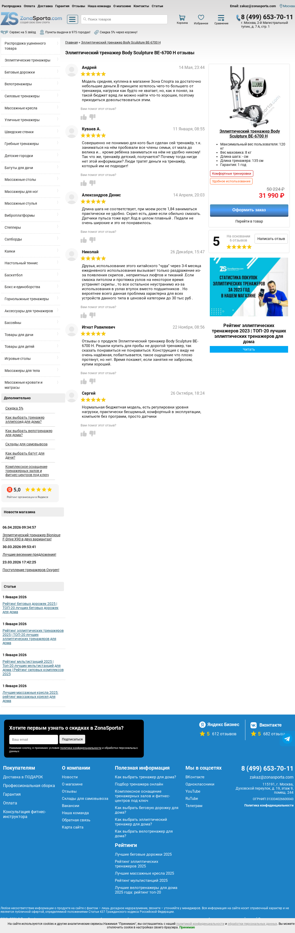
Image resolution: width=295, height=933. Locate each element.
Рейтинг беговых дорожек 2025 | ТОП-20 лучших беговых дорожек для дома (31, 608)
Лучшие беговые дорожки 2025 (143, 854)
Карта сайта (72, 827)
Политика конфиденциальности (268, 805)
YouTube (192, 791)
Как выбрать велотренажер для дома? (28, 433)
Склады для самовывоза (26, 444)
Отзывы (78, 6)
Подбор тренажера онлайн (139, 784)
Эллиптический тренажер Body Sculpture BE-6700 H (250, 134)
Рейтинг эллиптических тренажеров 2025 (136, 863)
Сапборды (13, 239)
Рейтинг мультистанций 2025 (141, 880)
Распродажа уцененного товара (25, 45)
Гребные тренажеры (22, 144)
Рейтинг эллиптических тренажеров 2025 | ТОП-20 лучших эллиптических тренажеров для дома (33, 636)
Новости (70, 777)
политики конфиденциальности (80, 748)
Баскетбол (14, 275)
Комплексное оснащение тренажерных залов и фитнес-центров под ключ (27, 471)
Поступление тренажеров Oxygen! (31, 570)
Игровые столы (18, 359)
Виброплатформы (20, 215)
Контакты (141, 6)
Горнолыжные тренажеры (27, 299)
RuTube (191, 798)
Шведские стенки (19, 132)
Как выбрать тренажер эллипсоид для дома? (25, 419)
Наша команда (99, 6)
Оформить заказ (249, 210)
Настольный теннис (21, 263)
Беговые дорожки (20, 72)
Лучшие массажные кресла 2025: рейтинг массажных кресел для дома (30, 696)
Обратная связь (76, 820)
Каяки (10, 251)
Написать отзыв (271, 239)
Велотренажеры (18, 84)
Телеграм (193, 805)
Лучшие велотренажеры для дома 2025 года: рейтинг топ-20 (146, 890)
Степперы (13, 227)
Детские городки (19, 156)
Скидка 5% (14, 408)
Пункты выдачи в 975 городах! (67, 32)
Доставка (45, 6)
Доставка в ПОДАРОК (23, 777)
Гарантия (62, 6)
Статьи (157, 6)
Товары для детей (19, 346)
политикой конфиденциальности (200, 924)
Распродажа (11, 6)
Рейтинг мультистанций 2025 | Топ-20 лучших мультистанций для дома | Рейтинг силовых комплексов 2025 (33, 667)
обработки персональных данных (252, 924)
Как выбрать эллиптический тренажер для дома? (141, 821)
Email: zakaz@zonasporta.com (253, 6)
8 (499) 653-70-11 (267, 17)
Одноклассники (199, 784)
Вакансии (70, 805)
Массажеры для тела (22, 371)
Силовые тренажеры (22, 96)
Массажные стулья (21, 203)
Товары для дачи (19, 335)
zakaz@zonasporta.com (271, 777)
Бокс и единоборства (22, 287)
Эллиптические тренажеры (27, 60)
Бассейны (13, 323)
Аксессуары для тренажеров (29, 311)
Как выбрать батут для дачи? (25, 455)
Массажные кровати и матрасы (23, 385)
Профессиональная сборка (29, 785)
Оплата (29, 6)
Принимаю (187, 927)
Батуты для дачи (19, 168)
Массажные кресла (21, 108)
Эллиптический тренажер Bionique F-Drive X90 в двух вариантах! (31, 537)
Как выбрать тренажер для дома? (145, 777)
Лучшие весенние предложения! (29, 554)
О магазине (122, 6)
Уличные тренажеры (22, 120)
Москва (289, 6)
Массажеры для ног (21, 192)
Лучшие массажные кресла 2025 (144, 873)
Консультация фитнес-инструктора (24, 814)
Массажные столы (20, 179)
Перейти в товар (249, 221)
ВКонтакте (194, 777)
